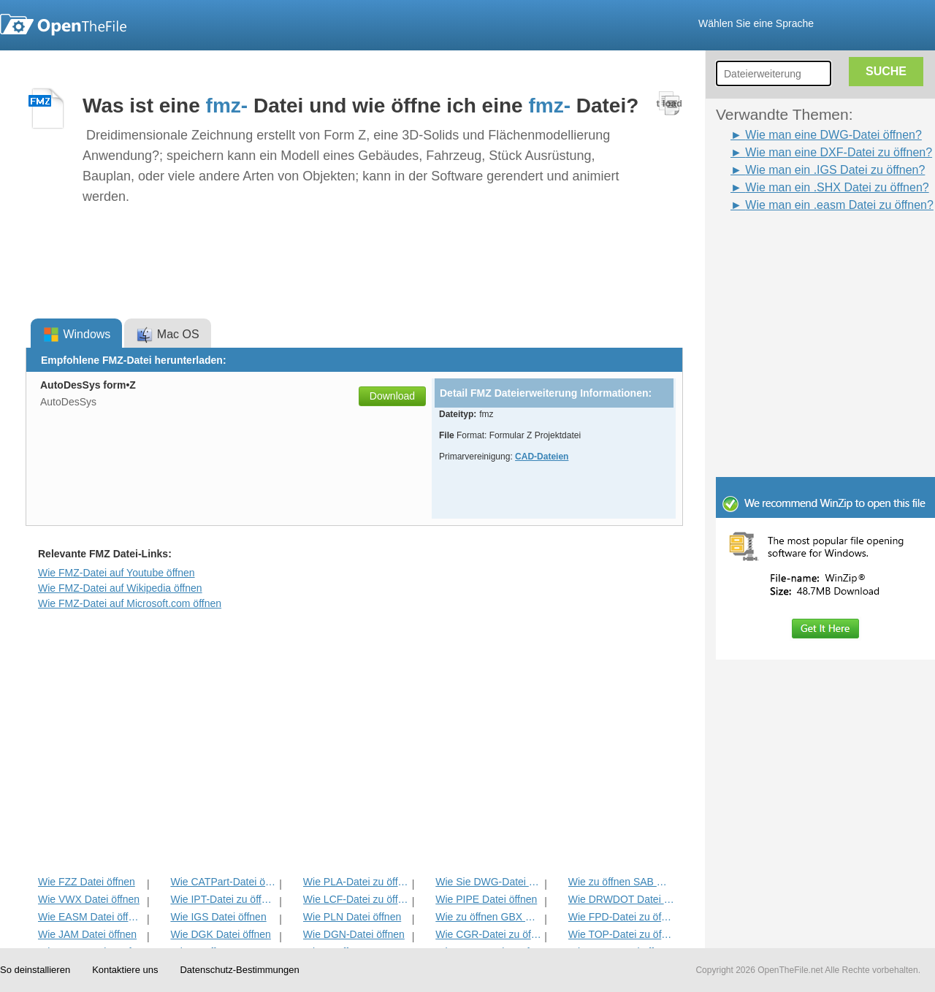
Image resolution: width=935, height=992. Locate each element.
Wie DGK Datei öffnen (220, 934)
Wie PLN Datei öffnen (352, 917)
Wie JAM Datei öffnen (87, 934)
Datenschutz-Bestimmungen (239, 969)
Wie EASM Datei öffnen (91, 917)
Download (392, 396)
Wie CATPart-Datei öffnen (223, 882)
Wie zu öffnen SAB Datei (621, 882)
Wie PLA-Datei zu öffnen (356, 882)
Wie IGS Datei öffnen (218, 917)
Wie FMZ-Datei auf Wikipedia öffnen (120, 588)
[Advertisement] (803, 247)
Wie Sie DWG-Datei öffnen (488, 882)
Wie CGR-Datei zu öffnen (488, 934)
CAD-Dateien (541, 456)
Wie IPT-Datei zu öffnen (223, 899)
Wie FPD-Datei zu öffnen (621, 917)
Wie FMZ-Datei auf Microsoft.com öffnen (129, 603)
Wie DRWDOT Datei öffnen (621, 899)
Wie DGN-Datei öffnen (354, 934)
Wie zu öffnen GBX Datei (488, 917)
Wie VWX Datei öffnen (89, 899)
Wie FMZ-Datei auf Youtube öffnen (116, 573)
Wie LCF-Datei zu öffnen (356, 899)
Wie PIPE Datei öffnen (486, 899)
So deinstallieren (35, 969)
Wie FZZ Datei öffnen (86, 882)
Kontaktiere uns (125, 969)
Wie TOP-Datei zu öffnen (621, 934)
